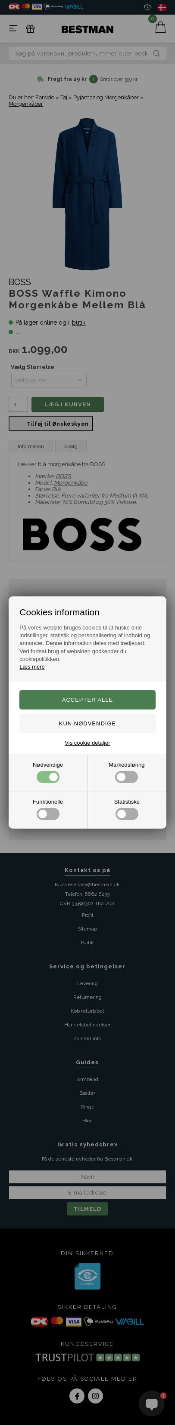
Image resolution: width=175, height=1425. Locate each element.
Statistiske (127, 809)
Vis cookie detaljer (87, 743)
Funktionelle (48, 809)
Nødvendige (48, 772)
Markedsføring (126, 772)
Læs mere (32, 666)
